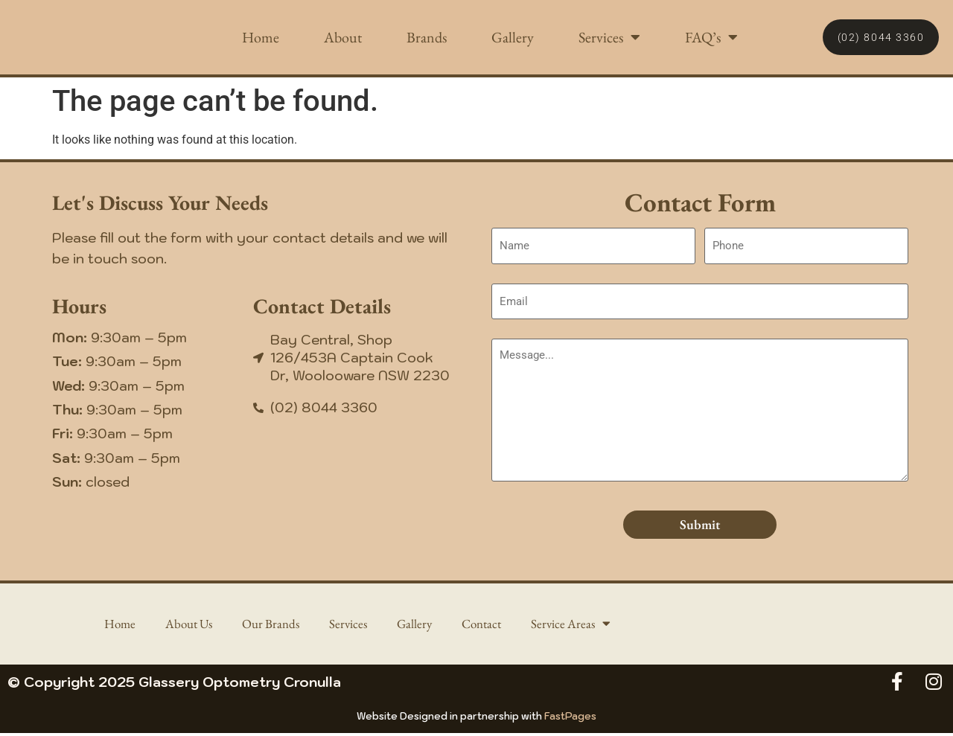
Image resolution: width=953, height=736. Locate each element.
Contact (487, 624)
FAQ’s (711, 37)
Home (260, 37)
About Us (184, 624)
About (343, 37)
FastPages (570, 719)
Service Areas (579, 625)
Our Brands (269, 624)
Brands (427, 37)
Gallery (512, 37)
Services (609, 37)
